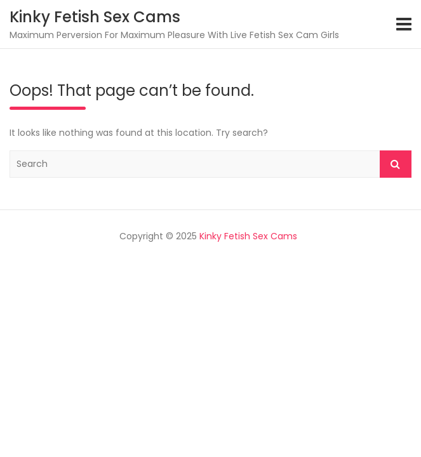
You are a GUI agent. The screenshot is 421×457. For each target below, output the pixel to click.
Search (395, 164)
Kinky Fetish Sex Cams (95, 16)
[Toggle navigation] (403, 24)
